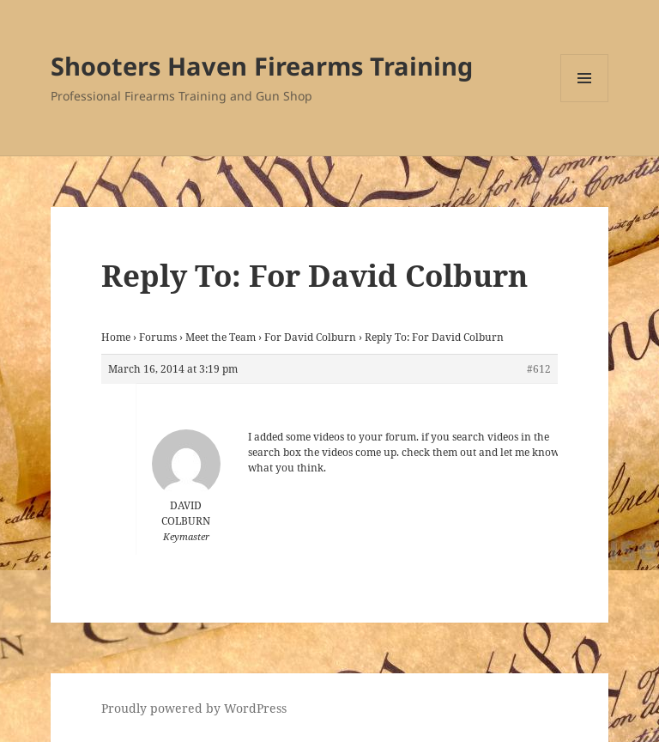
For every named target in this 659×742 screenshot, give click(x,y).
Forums (158, 337)
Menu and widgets (584, 101)
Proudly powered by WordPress (194, 708)
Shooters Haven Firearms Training (262, 65)
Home (115, 337)
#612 (539, 369)
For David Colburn (310, 337)
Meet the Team (220, 337)
